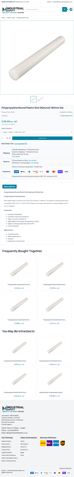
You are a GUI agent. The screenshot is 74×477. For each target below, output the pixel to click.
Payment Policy (6, 441)
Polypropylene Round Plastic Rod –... (19, 320)
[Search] (64, 9)
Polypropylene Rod (23, 18)
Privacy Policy (6, 444)
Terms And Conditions (9, 455)
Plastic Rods (11, 18)
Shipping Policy (6, 447)
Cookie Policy (6, 450)
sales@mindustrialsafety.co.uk (16, 433)
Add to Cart (42, 138)
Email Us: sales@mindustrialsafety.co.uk (59, 2)
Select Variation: (7, 128)
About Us (23, 447)
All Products (24, 444)
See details (16, 156)
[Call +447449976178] (67, 9)
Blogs (22, 452)
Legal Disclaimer (7, 452)
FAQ (22, 455)
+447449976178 (20, 144)
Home (3, 18)
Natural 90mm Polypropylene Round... (51, 392)
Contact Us (24, 450)
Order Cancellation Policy (9, 458)
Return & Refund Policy (9, 461)
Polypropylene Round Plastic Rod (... (19, 284)
